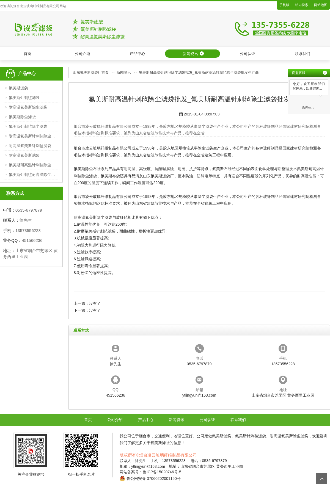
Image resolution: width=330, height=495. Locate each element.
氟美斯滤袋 (18, 88)
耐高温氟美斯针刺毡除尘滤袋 (33, 136)
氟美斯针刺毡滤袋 (24, 97)
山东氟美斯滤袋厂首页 (91, 72)
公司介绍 (82, 53)
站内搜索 (301, 5)
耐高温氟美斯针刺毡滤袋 (30, 145)
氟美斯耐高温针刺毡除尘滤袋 (33, 165)
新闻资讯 (190, 53)
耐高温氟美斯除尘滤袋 (28, 107)
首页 (27, 53)
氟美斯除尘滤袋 (22, 117)
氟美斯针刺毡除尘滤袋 (28, 126)
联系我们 (302, 53)
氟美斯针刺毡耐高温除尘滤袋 (33, 174)
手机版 (284, 5)
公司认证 (247, 53)
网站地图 (320, 5)
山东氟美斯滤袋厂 (158, 176)
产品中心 (137, 53)
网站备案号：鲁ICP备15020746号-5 (150, 472)
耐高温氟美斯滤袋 (24, 155)
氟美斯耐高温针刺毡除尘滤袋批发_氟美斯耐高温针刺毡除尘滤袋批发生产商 (199, 72)
